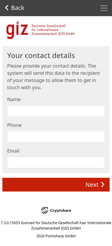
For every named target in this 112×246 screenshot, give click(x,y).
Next (95, 184)
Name (14, 99)
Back (14, 8)
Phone (14, 125)
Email (13, 151)
